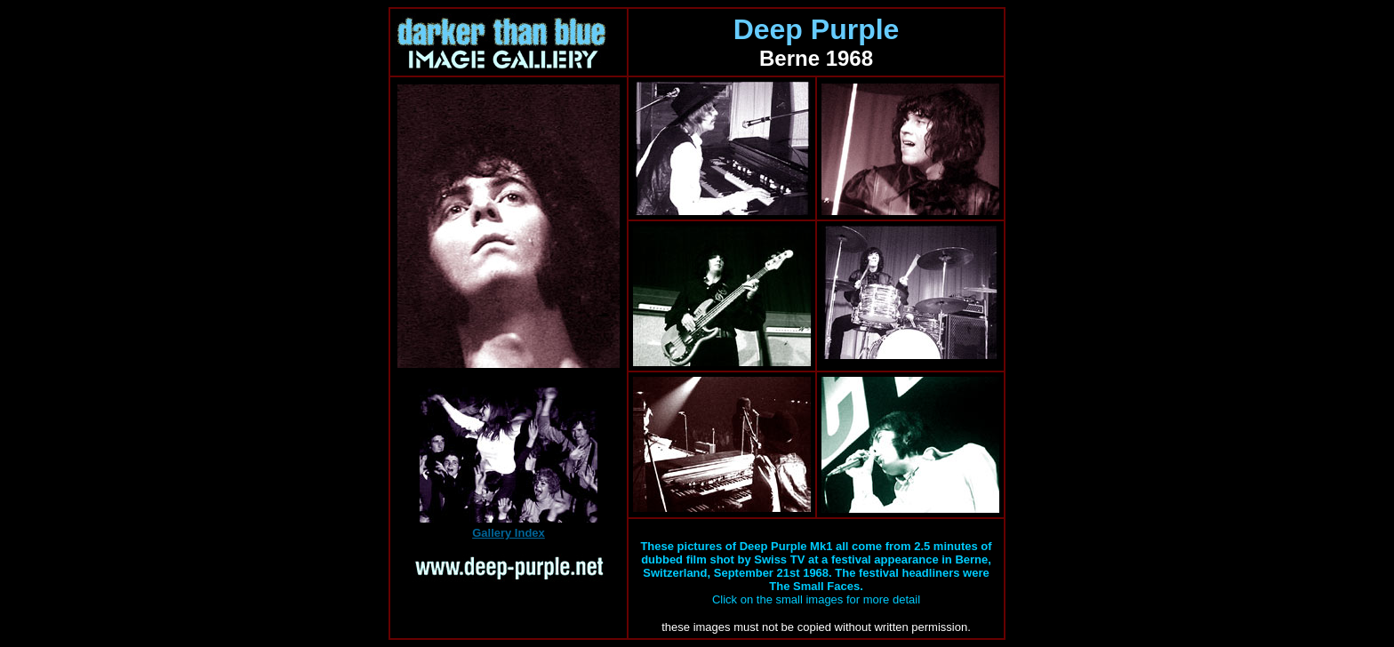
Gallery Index (508, 532)
